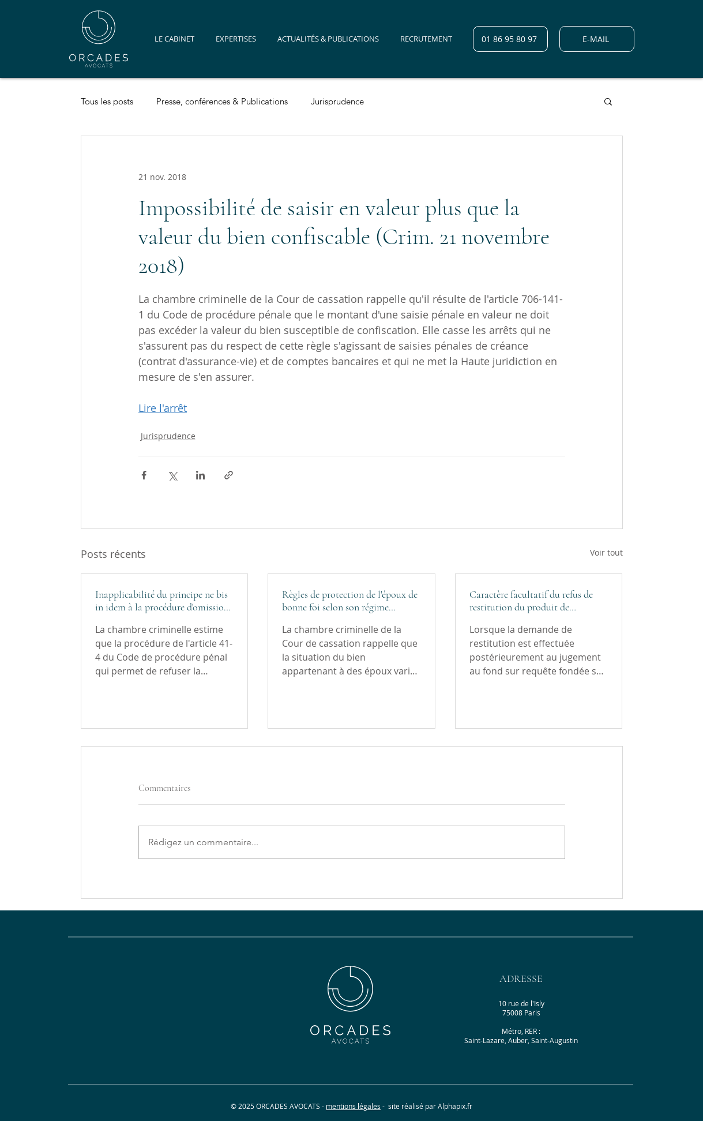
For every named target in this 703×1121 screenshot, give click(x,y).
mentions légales (353, 1106)
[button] (608, 101)
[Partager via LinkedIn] (200, 475)
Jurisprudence (337, 101)
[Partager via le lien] (228, 475)
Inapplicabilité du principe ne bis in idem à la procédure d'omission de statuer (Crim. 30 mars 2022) (162, 600)
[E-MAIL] (596, 39)
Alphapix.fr (455, 1106)
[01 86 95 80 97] (510, 39)
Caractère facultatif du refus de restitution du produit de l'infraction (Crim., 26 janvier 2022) (531, 600)
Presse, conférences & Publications (222, 101)
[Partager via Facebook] (143, 475)
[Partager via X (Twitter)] (172, 475)
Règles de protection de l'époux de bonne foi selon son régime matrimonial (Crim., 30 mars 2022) (350, 600)
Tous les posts (107, 101)
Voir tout (606, 552)
